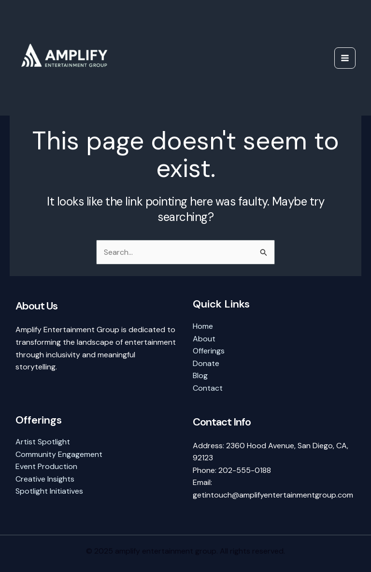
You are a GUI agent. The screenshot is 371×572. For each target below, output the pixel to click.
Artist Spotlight (42, 442)
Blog (200, 375)
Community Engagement (58, 454)
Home (203, 326)
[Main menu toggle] (345, 58)
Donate (206, 363)
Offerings (209, 351)
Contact (208, 388)
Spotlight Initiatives (49, 491)
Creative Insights (44, 479)
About (204, 339)
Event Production (46, 466)
